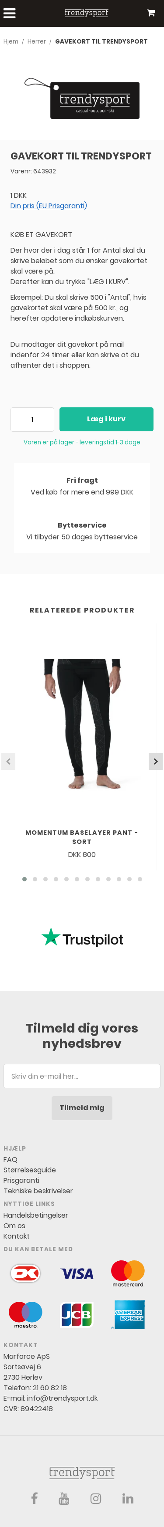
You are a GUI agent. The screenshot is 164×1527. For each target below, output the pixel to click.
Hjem (10, 41)
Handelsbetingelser (35, 1215)
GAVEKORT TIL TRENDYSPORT (101, 41)
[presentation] (8, 761)
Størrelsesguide (29, 1170)
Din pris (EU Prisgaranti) (48, 206)
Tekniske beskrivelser (38, 1191)
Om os (14, 1226)
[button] (24, 879)
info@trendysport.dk (62, 1398)
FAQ (10, 1160)
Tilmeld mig (82, 1108)
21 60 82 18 (50, 1388)
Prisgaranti (21, 1180)
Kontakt (16, 1236)
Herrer (37, 41)
